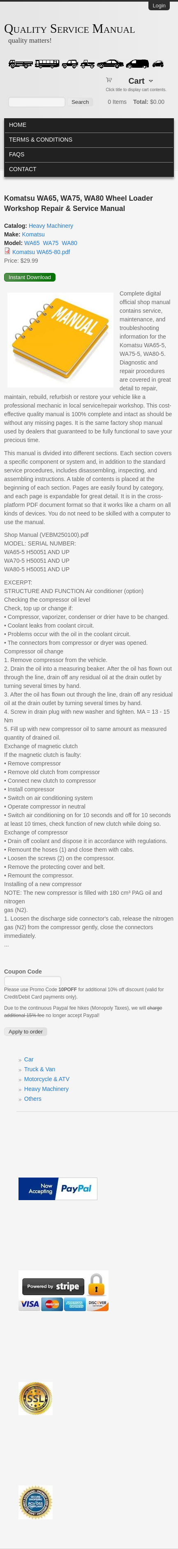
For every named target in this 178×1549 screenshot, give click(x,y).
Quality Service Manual (69, 29)
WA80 (69, 243)
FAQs (16, 154)
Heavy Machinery (51, 225)
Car (29, 1059)
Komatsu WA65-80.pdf (41, 252)
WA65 (32, 243)
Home (17, 124)
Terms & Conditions (40, 139)
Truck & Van (39, 1069)
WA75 (51, 243)
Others (33, 1098)
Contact (23, 169)
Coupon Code (23, 971)
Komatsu (33, 234)
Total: (140, 102)
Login (159, 5)
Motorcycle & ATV (46, 1079)
